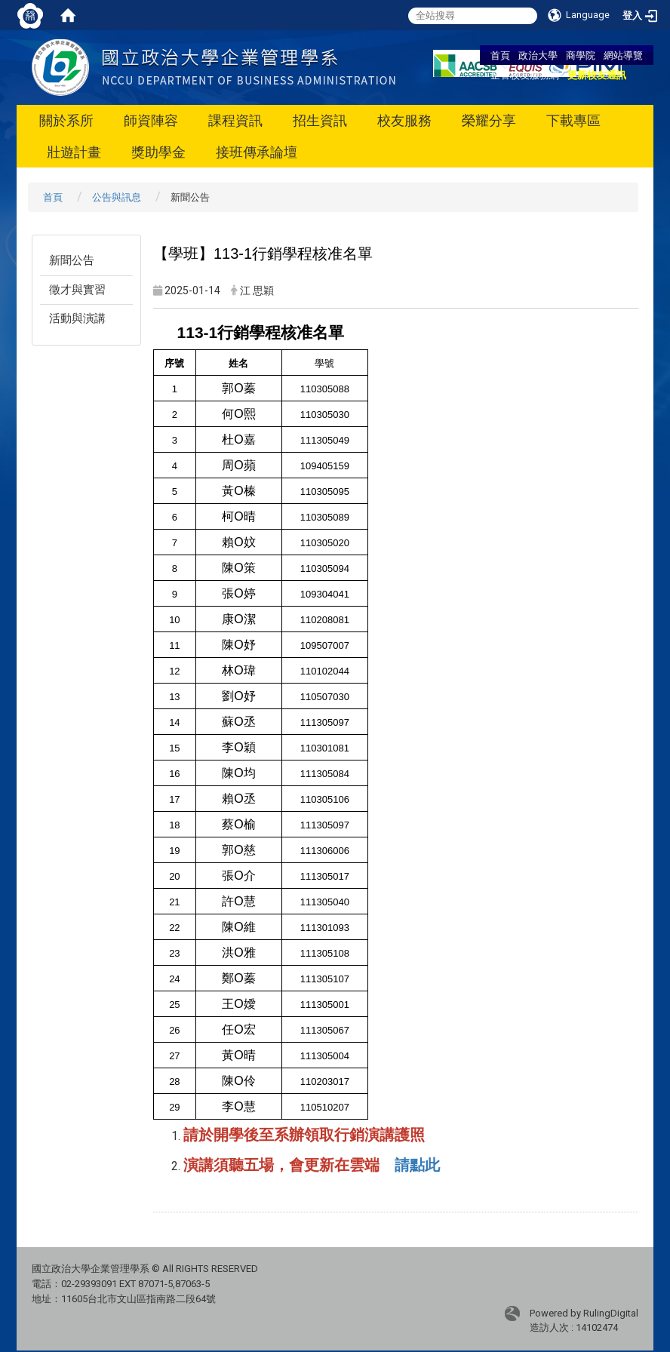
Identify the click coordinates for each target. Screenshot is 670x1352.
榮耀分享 (489, 120)
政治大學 (538, 55)
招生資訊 (320, 120)
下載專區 (573, 120)
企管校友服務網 (524, 74)
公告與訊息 (116, 197)
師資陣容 (151, 120)
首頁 (500, 55)
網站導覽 (623, 55)
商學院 (580, 55)
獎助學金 (158, 152)
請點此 (417, 1165)
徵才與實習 (77, 290)
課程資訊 (235, 120)
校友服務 (404, 120)
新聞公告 (71, 260)
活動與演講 (77, 318)
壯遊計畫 (74, 152)
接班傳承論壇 (256, 152)
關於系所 (66, 120)
